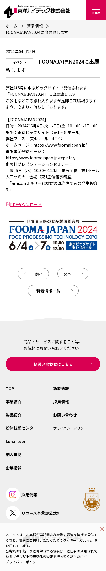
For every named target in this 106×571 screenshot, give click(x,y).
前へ (39, 274)
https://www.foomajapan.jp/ (60, 145)
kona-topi (15, 441)
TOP (10, 388)
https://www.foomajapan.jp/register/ (40, 157)
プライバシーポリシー (23, 561)
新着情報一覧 (48, 291)
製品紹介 (13, 415)
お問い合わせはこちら (53, 364)
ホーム (12, 26)
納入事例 (13, 454)
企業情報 (13, 467)
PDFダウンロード (26, 204)
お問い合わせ (65, 415)
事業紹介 (13, 402)
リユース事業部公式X (32, 513)
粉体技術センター (21, 428)
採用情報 (61, 402)
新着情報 (35, 26)
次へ (67, 274)
